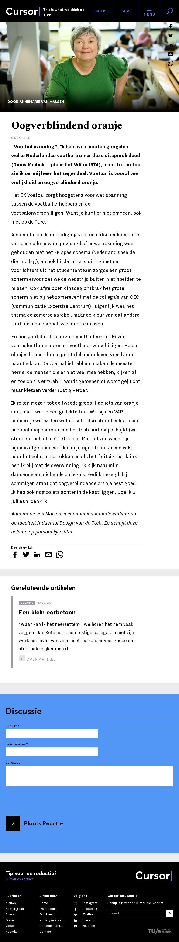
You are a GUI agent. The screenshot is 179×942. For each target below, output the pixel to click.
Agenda (11, 932)
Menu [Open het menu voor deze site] (149, 11)
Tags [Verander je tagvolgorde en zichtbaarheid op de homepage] (126, 11)
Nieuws (11, 903)
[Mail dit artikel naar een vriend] (170, 54)
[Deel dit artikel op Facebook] (170, 26)
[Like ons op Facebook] (85, 909)
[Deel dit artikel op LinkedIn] (170, 44)
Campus (11, 914)
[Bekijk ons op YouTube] (84, 926)
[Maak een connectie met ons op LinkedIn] (84, 920)
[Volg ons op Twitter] (83, 914)
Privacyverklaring (52, 920)
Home (44, 903)
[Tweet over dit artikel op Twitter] (170, 35)
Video (10, 926)
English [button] (101, 11)
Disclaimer (47, 914)
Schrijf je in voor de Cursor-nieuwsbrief (135, 903)
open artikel (40, 659)
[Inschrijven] (169, 913)
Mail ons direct (21, 879)
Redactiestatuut (51, 926)
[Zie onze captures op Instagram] (85, 903)
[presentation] (41, 799)
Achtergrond (15, 909)
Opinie (10, 920)
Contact (45, 932)
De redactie (48, 909)
